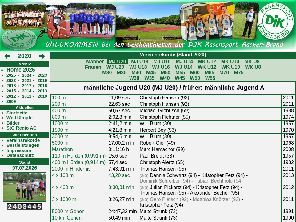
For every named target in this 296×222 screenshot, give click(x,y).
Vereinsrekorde (23, 140)
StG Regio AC (21, 127)
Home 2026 (20, 70)
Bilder (13, 123)
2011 (27, 96)
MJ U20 (117, 61)
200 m (59, 104)
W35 (149, 78)
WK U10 (231, 67)
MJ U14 (184, 61)
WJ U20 (115, 67)
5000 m (60, 143)
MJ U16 (162, 61)
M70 (224, 72)
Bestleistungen (23, 145)
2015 (11, 91)
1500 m (60, 130)
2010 (42, 96)
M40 (136, 72)
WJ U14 (184, 67)
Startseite (16, 112)
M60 (195, 72)
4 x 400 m (63, 187)
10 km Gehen (67, 217)
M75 (239, 72)
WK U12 (207, 67)
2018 (11, 86)
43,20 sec (119, 175)
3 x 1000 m (64, 199)
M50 (165, 72)
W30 (134, 78)
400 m (59, 110)
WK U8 (253, 67)
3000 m (60, 136)
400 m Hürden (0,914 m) (79, 162)
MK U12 (207, 61)
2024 (27, 75)
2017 (27, 86)
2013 (42, 91)
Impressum (18, 150)
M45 (151, 72)
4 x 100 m (63, 175)
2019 (42, 80)
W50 (195, 78)
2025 (11, 75)
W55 (210, 78)
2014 (27, 91)
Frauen (93, 67)
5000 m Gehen (68, 211)
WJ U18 (138, 67)
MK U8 (252, 61)
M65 (209, 72)
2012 (11, 96)
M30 (107, 72)
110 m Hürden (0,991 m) (79, 155)
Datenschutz (20, 155)
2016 (42, 86)
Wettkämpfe (19, 117)
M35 (121, 72)
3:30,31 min (121, 187)
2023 (42, 75)
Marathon (62, 149)
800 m (59, 117)
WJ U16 (161, 67)
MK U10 (230, 61)
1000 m (60, 123)
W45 (180, 78)
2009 (11, 101)
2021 (27, 80)
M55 (180, 72)
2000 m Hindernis (71, 168)
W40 (165, 78)
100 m (59, 97)
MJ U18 (139, 61)
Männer (95, 61)
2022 (11, 80)
